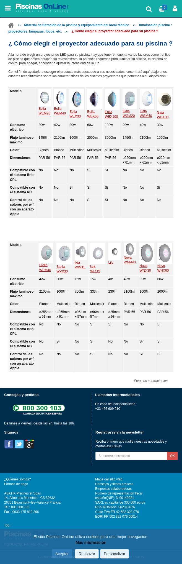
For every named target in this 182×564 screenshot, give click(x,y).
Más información (91, 542)
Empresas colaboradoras (113, 489)
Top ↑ (8, 525)
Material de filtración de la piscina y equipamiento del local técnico (76, 25)
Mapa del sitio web (108, 479)
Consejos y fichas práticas (114, 484)
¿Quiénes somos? (17, 479)
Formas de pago (16, 484)
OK (172, 456)
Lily (110, 262)
